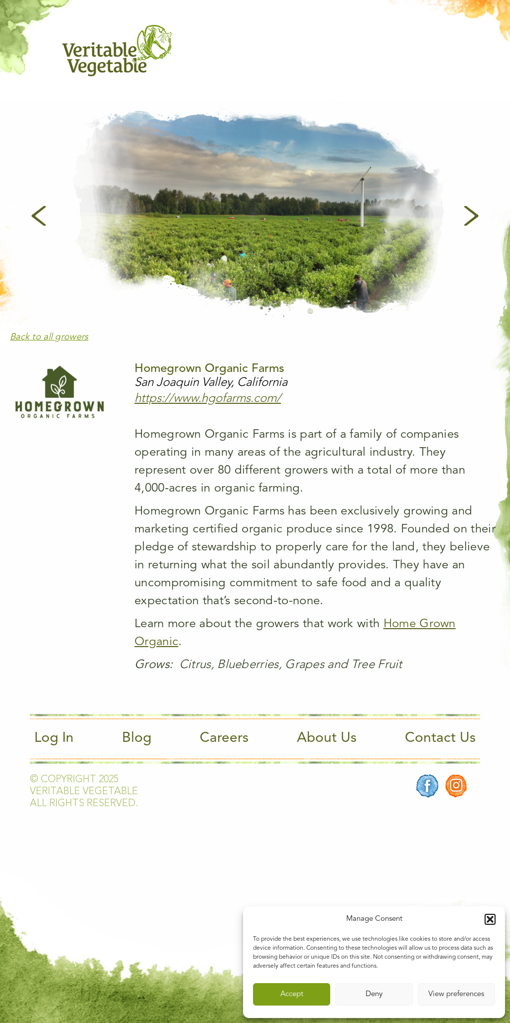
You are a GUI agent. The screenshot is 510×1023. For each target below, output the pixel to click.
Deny (374, 994)
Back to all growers (49, 337)
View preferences (456, 994)
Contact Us (440, 738)
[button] (490, 919)
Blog (136, 738)
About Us (327, 738)
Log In (54, 738)
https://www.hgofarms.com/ (207, 399)
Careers (224, 738)
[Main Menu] (442, 50)
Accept (291, 994)
